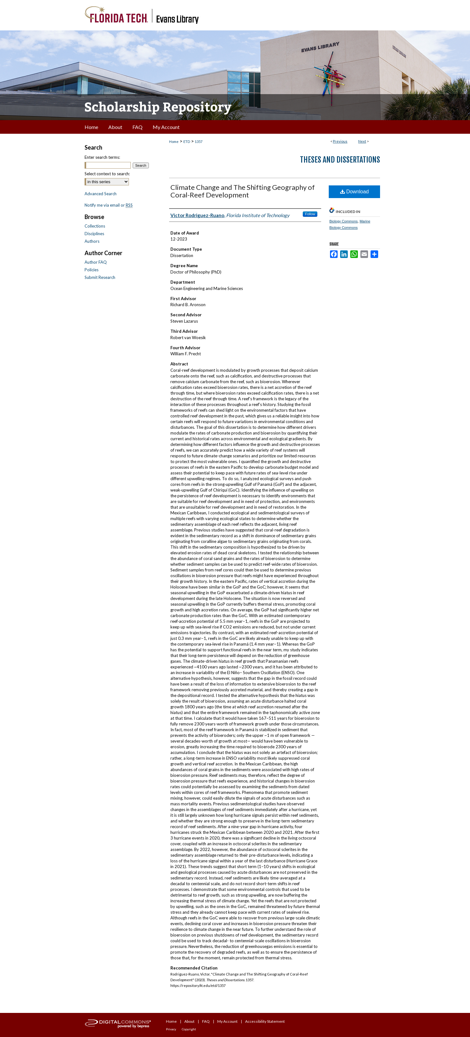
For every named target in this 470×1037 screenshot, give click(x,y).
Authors (92, 241)
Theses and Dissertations (340, 159)
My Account (227, 1021)
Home (174, 141)
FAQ (206, 1021)
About (189, 1021)
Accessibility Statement (265, 1021)
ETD (186, 141)
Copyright (189, 1029)
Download (354, 191)
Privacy (171, 1029)
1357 (198, 141)
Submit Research (100, 277)
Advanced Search (101, 193)
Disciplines (94, 233)
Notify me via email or (109, 205)
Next (362, 141)
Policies (91, 269)
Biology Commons (343, 221)
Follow (310, 214)
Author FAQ (96, 262)
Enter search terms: (102, 157)
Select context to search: (107, 173)
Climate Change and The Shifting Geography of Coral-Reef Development (242, 191)
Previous (340, 141)
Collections (95, 226)
